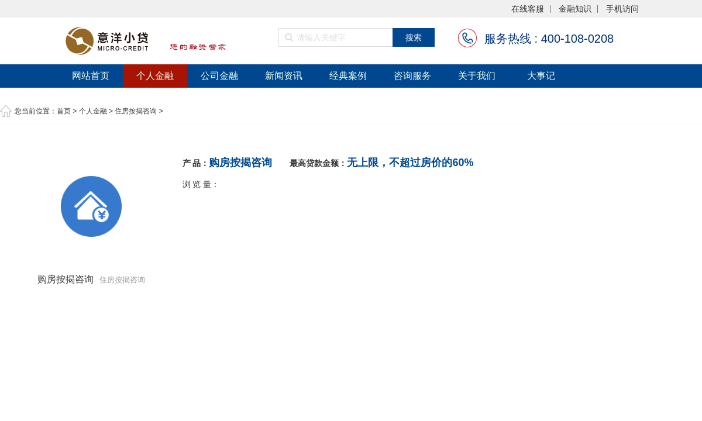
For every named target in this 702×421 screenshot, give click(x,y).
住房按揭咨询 (136, 111)
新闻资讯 (283, 76)
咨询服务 (412, 76)
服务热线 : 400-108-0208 (549, 38)
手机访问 (622, 9)
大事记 (541, 76)
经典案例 (348, 76)
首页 (64, 111)
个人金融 (155, 76)
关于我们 (476, 76)
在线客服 (527, 9)
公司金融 (219, 76)
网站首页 (90, 76)
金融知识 (575, 9)
